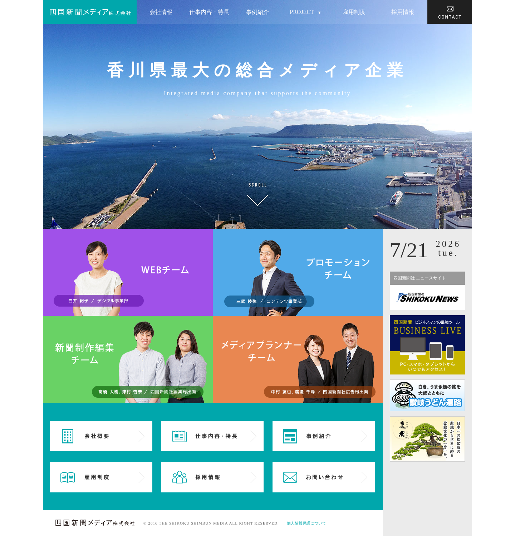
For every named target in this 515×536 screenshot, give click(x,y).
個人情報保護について (306, 523)
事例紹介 (257, 12)
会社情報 (160, 12)
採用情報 (402, 12)
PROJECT (305, 12)
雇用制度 (354, 12)
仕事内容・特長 (209, 12)
